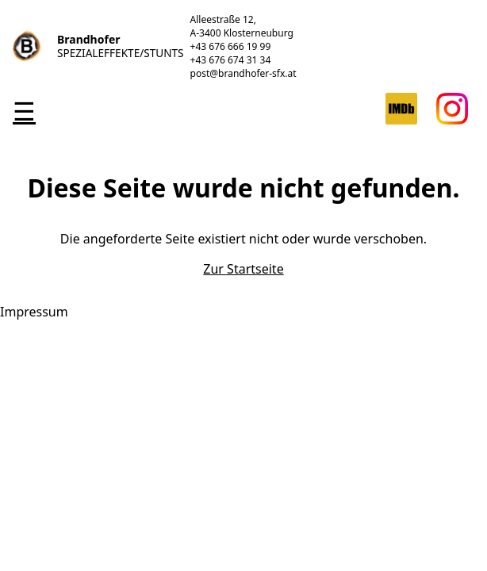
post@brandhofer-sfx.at (243, 73)
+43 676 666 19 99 (230, 46)
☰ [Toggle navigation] (24, 111)
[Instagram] (452, 119)
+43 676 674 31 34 (230, 60)
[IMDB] (401, 119)
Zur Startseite (243, 269)
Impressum (34, 311)
